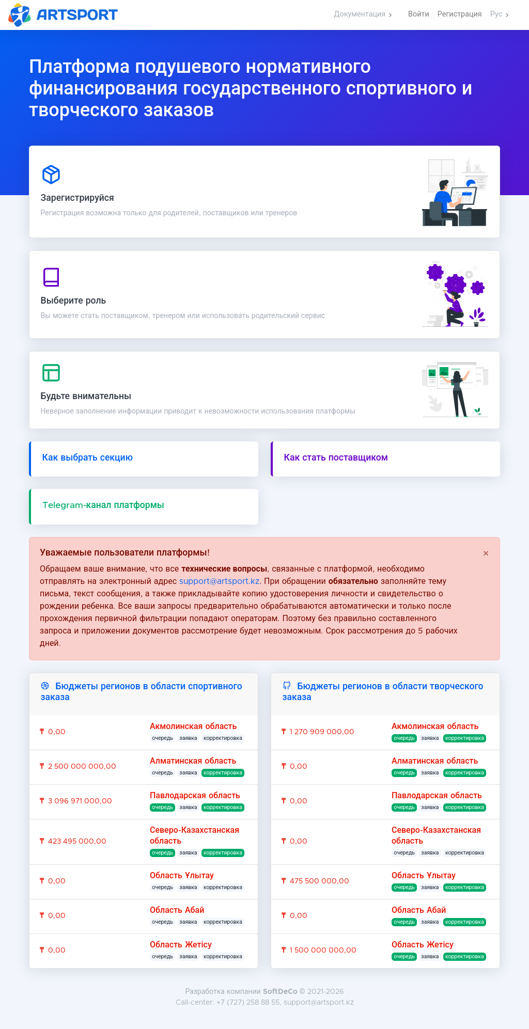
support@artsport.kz (219, 581)
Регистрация (460, 14)
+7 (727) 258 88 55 (247, 1002)
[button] (363, 15)
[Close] (486, 554)
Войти (418, 14)
